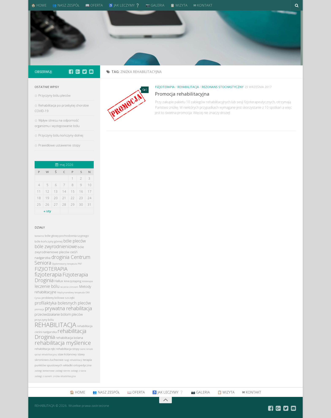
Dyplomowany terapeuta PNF (67, 263)
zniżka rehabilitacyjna (64, 376)
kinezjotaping (72, 281)
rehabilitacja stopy (67, 349)
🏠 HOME (38, 5)
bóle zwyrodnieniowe (56, 246)
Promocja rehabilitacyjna (182, 94)
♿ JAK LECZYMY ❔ (124, 5)
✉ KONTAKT (202, 5)
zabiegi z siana (78, 370)
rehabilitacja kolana (69, 337)
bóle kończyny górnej (48, 241)
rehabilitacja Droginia (60, 334)
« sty (47, 211)
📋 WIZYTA (178, 5)
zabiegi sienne (62, 370)
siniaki (89, 349)
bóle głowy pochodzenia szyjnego (67, 236)
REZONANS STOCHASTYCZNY (222, 87)
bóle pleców (74, 241)
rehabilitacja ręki (45, 349)
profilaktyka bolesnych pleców (63, 303)
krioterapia (87, 281)
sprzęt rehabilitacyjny (46, 354)
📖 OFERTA (94, 5)
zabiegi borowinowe (44, 370)
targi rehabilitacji (73, 359)
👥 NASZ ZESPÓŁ (65, 5)
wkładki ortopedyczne (77, 365)
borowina (39, 235)
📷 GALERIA (155, 5)
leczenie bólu (47, 286)
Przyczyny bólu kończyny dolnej (60, 135)
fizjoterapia (48, 274)
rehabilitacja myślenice (63, 342)
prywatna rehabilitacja (68, 308)
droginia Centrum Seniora (62, 260)
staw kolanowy (67, 354)
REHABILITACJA (188, 87)
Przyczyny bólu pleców (54, 95)
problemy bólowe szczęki (58, 298)
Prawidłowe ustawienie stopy (59, 145)
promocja (39, 309)
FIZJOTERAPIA (165, 87)
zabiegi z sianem (43, 376)
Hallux (58, 281)
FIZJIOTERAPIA (51, 268)
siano (82, 349)
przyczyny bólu (44, 320)
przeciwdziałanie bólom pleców (59, 314)
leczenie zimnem (69, 286)
